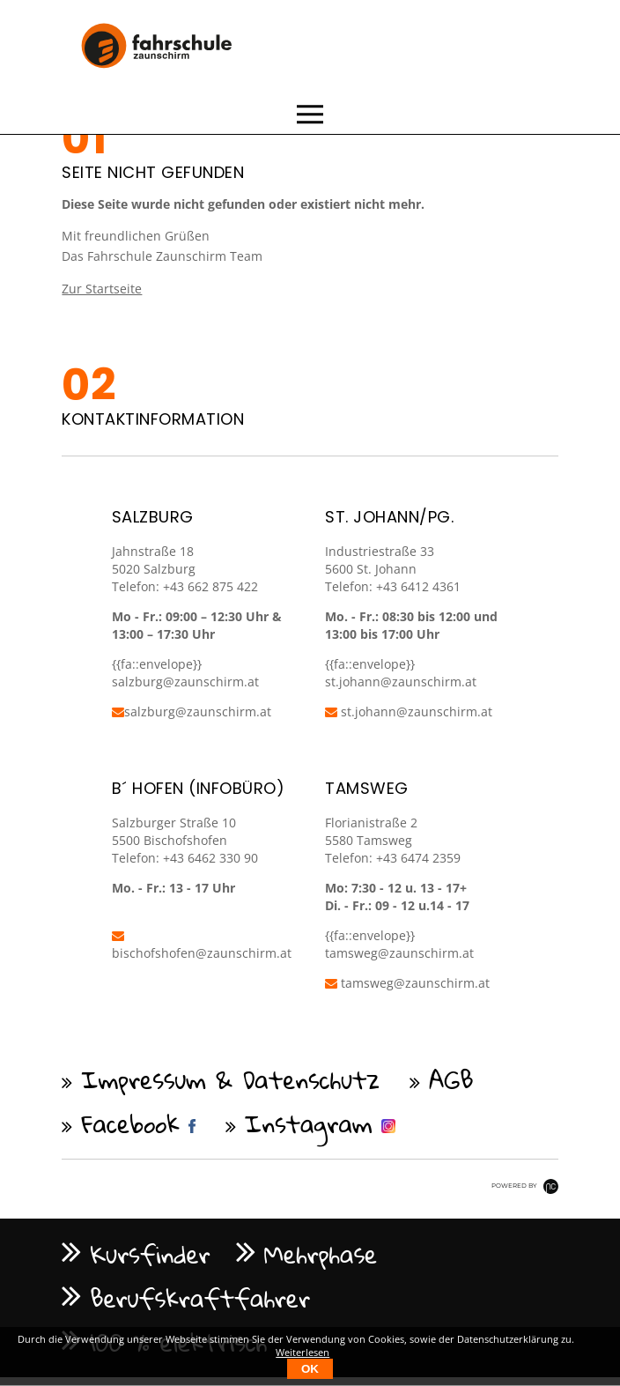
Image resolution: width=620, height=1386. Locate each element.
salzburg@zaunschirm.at (191, 711)
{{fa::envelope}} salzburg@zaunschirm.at (185, 673)
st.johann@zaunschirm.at (400, 681)
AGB (451, 1079)
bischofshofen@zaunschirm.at (202, 945)
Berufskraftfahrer (200, 1298)
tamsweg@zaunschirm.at (399, 953)
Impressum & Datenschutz (230, 1079)
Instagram (309, 1123)
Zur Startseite (102, 289)
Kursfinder (150, 1254)
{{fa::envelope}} (370, 664)
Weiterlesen (302, 1352)
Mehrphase (321, 1254)
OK (310, 1368)
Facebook (130, 1123)
